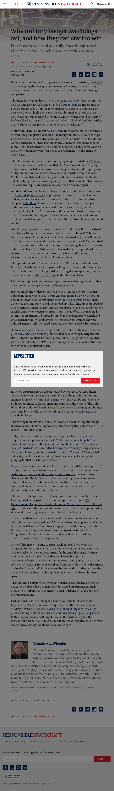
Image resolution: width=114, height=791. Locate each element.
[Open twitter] (15, 4)
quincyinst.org (104, 4)
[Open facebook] (22, 4)
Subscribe (89, 380)
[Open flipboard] (28, 4)
